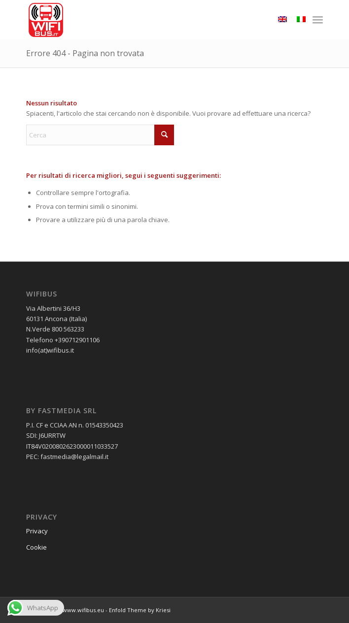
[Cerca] (100, 135)
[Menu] (318, 20)
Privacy (37, 530)
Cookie (36, 547)
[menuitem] (318, 20)
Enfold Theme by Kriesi (140, 610)
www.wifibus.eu (83, 610)
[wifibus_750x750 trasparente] (144, 19)
